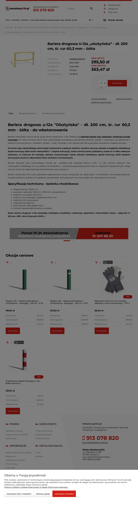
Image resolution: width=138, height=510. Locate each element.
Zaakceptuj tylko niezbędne (18, 494)
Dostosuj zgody (43, 494)
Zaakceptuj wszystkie (64, 494)
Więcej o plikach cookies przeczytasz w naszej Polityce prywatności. (36, 487)
